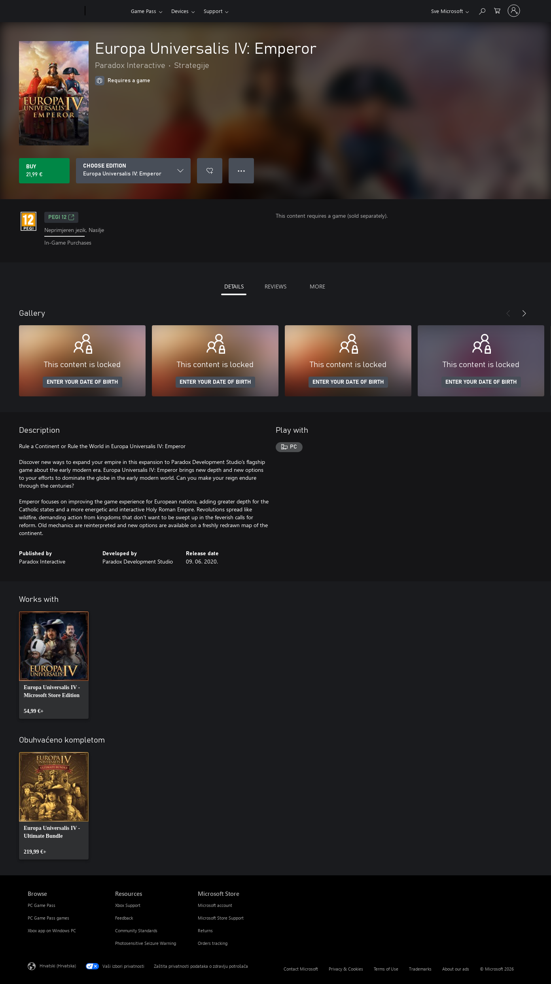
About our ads (455, 968)
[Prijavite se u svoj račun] (513, 10)
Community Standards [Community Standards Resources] (136, 930)
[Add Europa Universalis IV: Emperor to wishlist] (209, 170)
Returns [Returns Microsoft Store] (205, 930)
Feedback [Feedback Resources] (124, 917)
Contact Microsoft (301, 968)
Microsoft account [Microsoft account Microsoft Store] (215, 905)
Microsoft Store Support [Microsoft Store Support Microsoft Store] (221, 917)
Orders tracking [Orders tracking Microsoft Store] (212, 943)
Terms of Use (386, 968)
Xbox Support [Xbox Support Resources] (127, 905)
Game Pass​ (143, 11)
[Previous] (508, 313)
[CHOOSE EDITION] (133, 170)
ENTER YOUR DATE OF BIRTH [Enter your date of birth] (82, 382)
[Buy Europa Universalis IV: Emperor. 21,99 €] (44, 170)
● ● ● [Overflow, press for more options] (241, 170)
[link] (54, 665)
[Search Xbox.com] (482, 10)
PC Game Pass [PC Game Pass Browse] (41, 905)
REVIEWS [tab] (275, 286)
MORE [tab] (317, 286)
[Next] (524, 313)
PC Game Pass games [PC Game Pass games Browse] (48, 917)
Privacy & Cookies (346, 968)
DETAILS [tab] (234, 286)
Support (213, 11)
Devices (180, 11)
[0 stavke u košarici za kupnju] (497, 10)
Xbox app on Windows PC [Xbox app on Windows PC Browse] (52, 930)
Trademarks (420, 968)
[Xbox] (107, 11)
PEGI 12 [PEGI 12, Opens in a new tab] (61, 217)
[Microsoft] (55, 11)
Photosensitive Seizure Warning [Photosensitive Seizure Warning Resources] (145, 943)
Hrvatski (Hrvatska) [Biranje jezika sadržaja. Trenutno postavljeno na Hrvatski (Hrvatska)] (58, 965)
